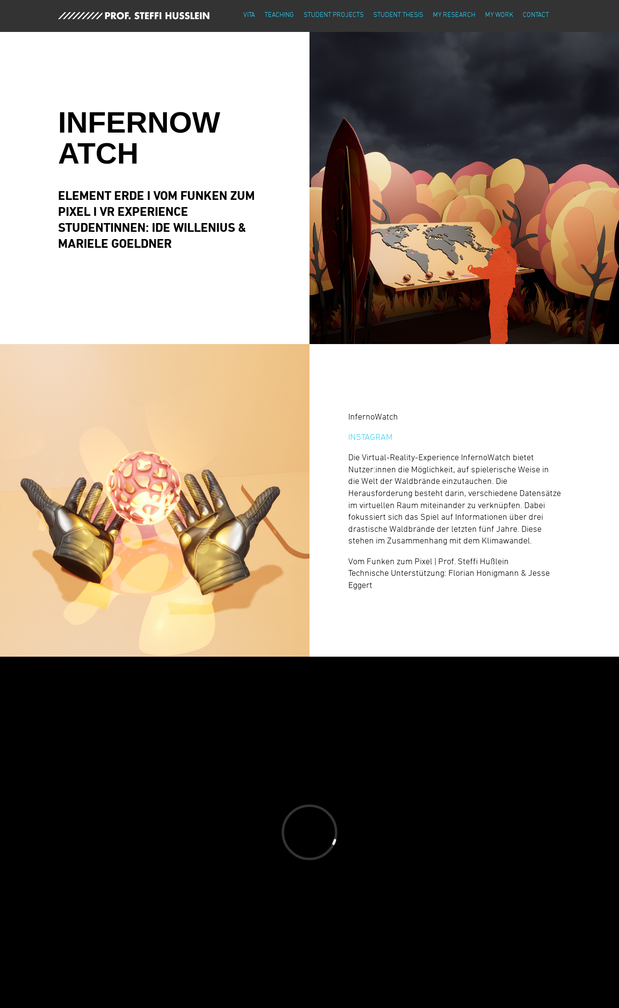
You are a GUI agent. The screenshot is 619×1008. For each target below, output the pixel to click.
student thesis (398, 14)
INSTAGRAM (370, 436)
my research (454, 14)
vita (249, 14)
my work (499, 14)
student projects (334, 14)
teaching (279, 14)
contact (536, 14)
